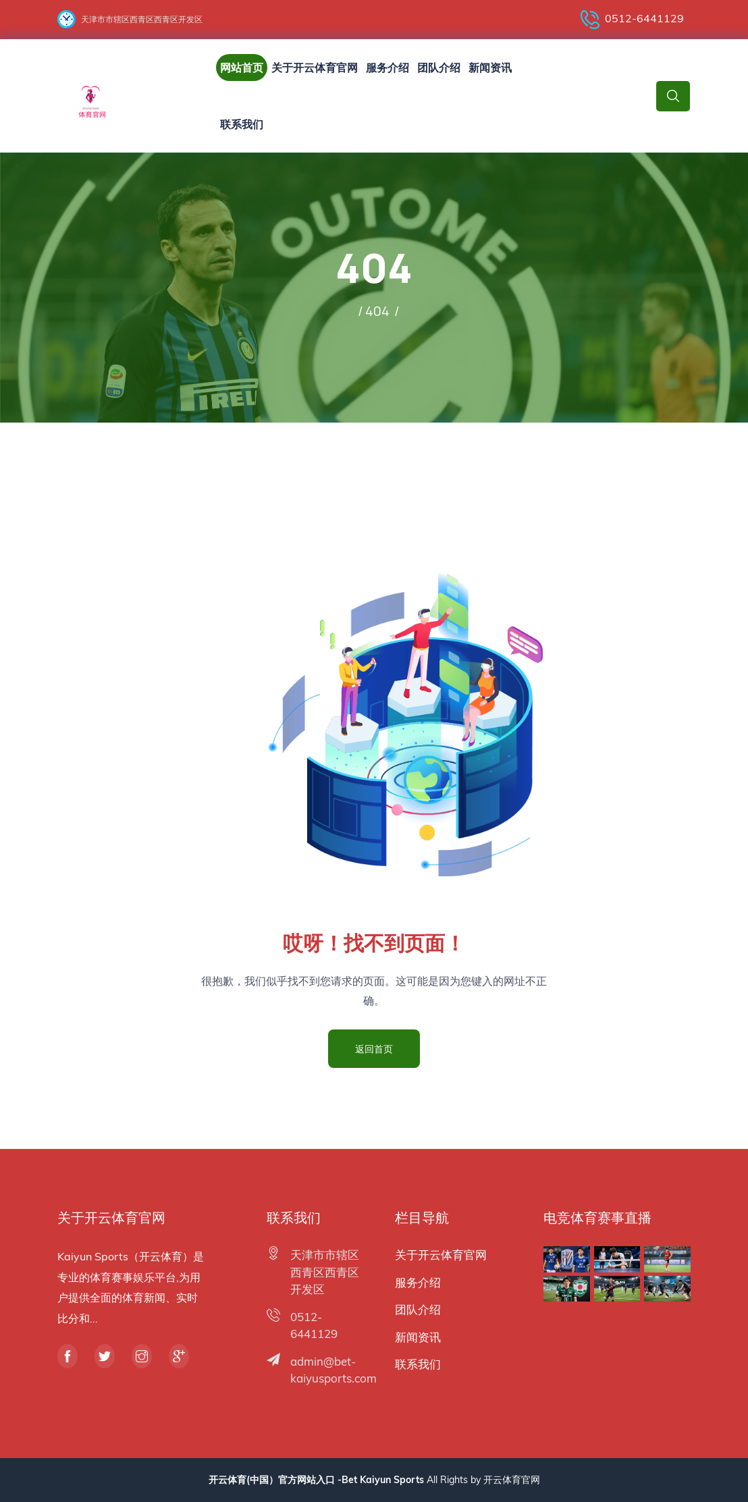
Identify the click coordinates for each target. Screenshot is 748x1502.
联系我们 (241, 124)
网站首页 (241, 67)
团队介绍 (438, 67)
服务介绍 (387, 67)
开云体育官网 (511, 1480)
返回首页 (374, 1048)
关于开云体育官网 (314, 67)
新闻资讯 (490, 67)
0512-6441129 (632, 19)
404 (377, 311)
